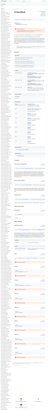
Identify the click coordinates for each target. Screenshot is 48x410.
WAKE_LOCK (30, 36)
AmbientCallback (23, 40)
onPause (28, 132)
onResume (28, 137)
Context (32, 114)
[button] (5, 12)
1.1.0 (44, 13)
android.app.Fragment (18, 23)
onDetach (28, 128)
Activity (18, 39)
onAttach (28, 114)
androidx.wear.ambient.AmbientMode (22, 24)
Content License (36, 362)
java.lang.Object (16, 22)
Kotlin (42, 15)
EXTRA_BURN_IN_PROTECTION (32, 72)
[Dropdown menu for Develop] (26, 1)
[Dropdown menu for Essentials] (13, 1)
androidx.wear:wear (42, 11)
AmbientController (40, 40)
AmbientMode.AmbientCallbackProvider (27, 61)
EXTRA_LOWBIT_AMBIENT (28, 184)
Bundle (32, 118)
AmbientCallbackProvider (39, 237)
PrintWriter (29, 109)
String (21, 72)
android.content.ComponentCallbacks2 (23, 149)
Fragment (30, 19)
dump (28, 108)
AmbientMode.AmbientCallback (27, 57)
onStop (20, 353)
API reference (3, 4)
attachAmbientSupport (31, 38)
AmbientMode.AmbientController (29, 65)
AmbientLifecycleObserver (22, 30)
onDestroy (29, 123)
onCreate (28, 118)
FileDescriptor (37, 108)
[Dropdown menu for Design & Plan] (20, 1)
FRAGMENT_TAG (30, 87)
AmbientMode (24, 19)
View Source (42, 12)
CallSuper (29, 113)
